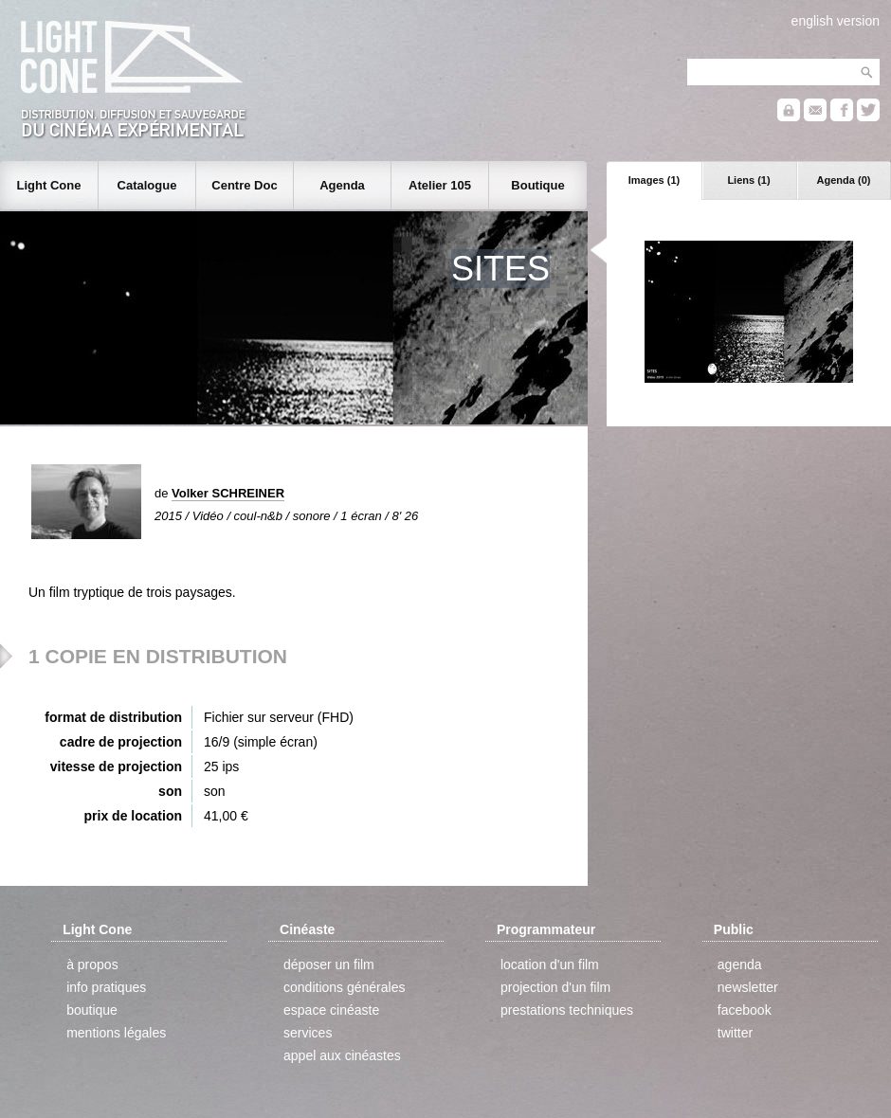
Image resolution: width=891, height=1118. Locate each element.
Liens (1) (748, 180)
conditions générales (344, 987)
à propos (92, 964)
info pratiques (106, 987)
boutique (92, 1010)
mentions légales (116, 1032)
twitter (735, 1032)
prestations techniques (566, 1010)
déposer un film (328, 964)
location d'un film (549, 964)
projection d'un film (555, 987)
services (307, 1032)
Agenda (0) (844, 180)
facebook (745, 1010)
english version (835, 20)
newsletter (748, 987)
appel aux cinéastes (342, 1055)
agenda (740, 964)
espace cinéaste (331, 1010)
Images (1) (654, 180)
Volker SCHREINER (228, 493)
